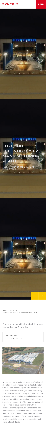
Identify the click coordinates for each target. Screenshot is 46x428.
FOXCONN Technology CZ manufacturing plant (20, 312)
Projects (13, 310)
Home (5, 310)
